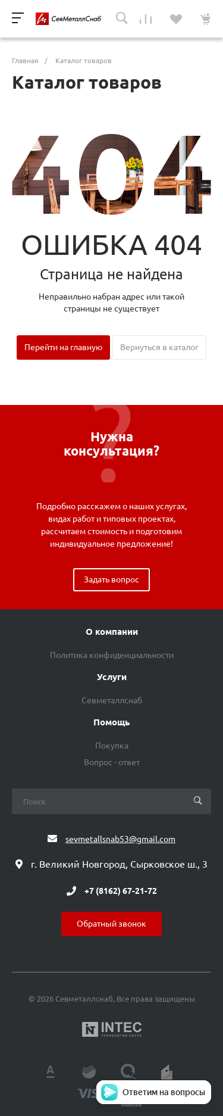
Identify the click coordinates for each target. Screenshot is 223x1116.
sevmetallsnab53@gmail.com (120, 839)
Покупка (111, 745)
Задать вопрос (111, 579)
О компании (112, 632)
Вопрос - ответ (112, 762)
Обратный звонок (111, 923)
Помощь (111, 722)
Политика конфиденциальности (112, 655)
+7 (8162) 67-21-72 (120, 891)
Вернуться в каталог (159, 347)
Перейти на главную (63, 347)
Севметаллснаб (111, 700)
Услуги (112, 677)
